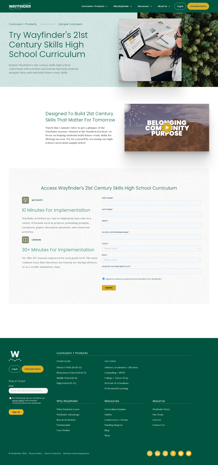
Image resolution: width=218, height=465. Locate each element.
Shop (107, 435)
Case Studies (63, 430)
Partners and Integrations (76, 453)
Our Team (158, 414)
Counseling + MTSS (115, 372)
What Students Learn (68, 409)
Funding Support (114, 425)
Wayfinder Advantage (68, 414)
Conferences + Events (116, 419)
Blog (107, 430)
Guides (108, 414)
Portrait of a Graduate (117, 383)
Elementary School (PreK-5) (71, 372)
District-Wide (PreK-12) (69, 367)
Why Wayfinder (67, 401)
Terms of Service (52, 453)
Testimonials (63, 425)
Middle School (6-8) (67, 378)
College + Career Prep (116, 378)
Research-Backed (66, 419)
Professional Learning (116, 388)
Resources (112, 401)
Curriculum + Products (72, 353)
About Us (159, 401)
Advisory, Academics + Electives (121, 367)
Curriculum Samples (115, 409)
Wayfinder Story (161, 409)
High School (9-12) (66, 383)
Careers (157, 419)
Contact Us (159, 425)
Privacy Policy (35, 453)
